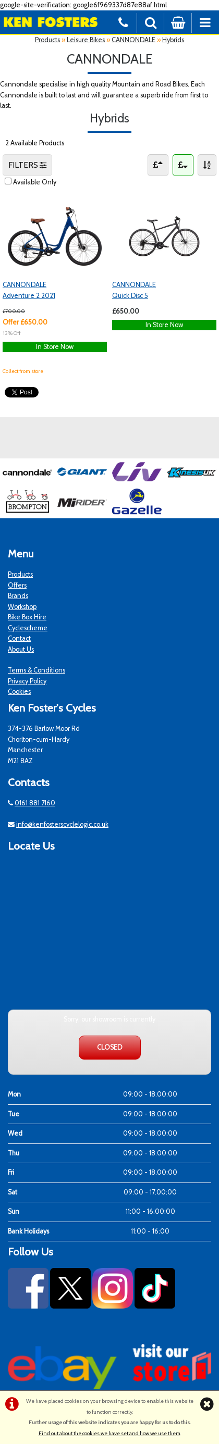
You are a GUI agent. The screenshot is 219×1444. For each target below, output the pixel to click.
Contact (19, 638)
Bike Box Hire (27, 617)
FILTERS (27, 165)
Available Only (34, 182)
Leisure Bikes (86, 40)
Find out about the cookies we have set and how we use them (109, 1433)
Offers (17, 585)
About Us (21, 649)
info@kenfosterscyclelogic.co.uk (62, 824)
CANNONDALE (133, 40)
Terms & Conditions (36, 670)
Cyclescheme (27, 628)
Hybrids (173, 40)
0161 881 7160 (35, 803)
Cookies (19, 691)
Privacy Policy (27, 681)
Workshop (22, 607)
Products (47, 40)
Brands (18, 596)
